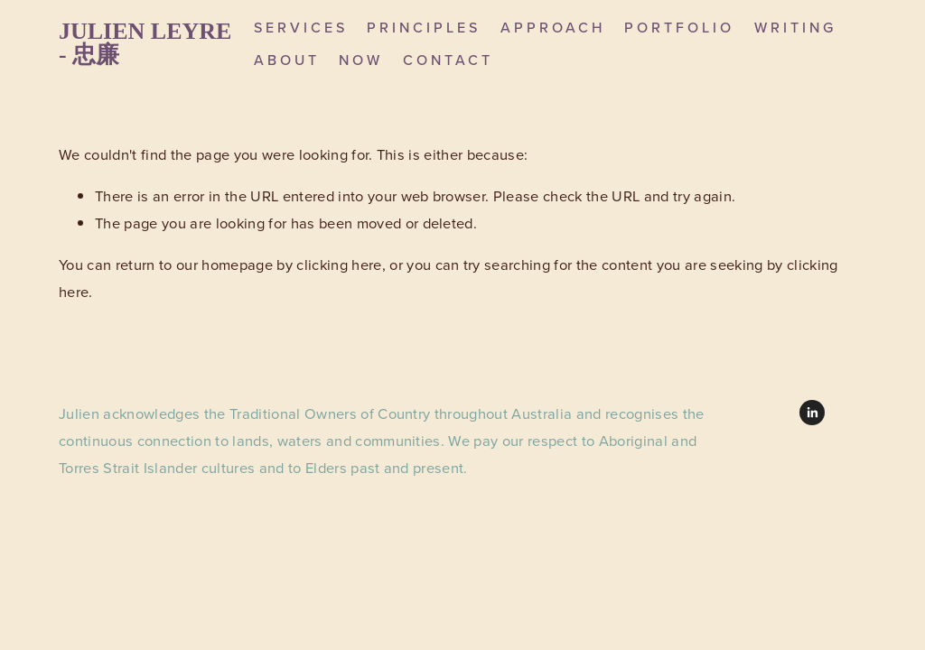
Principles (424, 27)
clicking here (338, 264)
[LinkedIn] (812, 412)
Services (301, 27)
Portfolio (679, 27)
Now (361, 60)
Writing (795, 27)
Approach (552, 27)
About (287, 60)
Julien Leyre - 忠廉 (145, 43)
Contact (448, 60)
